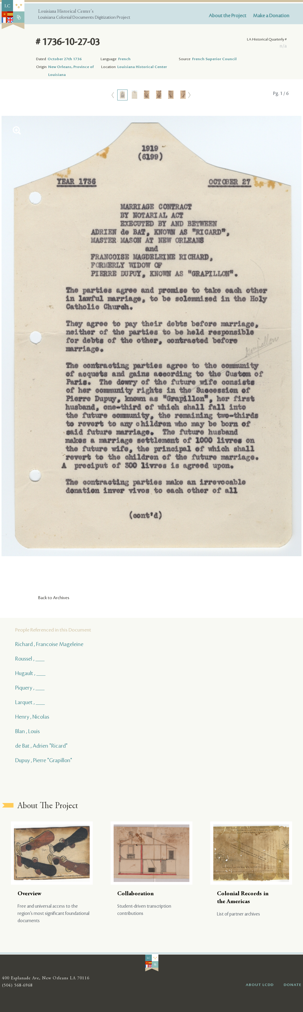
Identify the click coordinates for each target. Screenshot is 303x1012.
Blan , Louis (27, 731)
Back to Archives (53, 598)
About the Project (227, 15)
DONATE (292, 985)
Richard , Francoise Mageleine (49, 644)
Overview (30, 894)
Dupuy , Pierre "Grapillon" (43, 760)
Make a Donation (271, 15)
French (124, 59)
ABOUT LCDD (260, 985)
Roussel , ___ (30, 659)
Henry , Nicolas (32, 717)
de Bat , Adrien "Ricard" (41, 746)
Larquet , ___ (30, 702)
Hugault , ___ (30, 673)
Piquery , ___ (30, 688)
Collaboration (135, 894)
